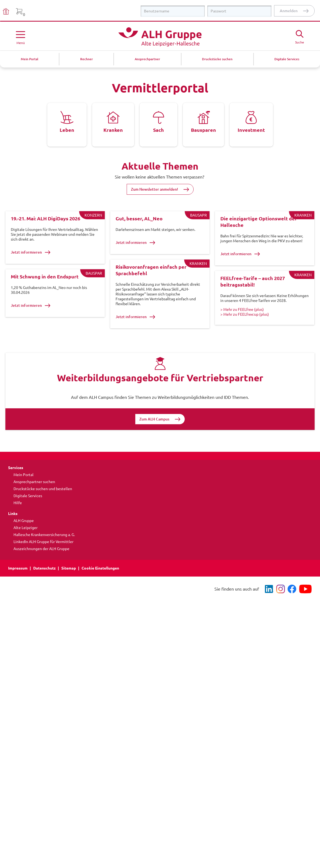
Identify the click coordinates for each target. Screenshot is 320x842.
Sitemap (68, 584)
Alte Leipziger (26, 543)
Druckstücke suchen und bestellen (43, 504)
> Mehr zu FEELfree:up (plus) (244, 322)
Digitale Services (28, 511)
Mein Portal (23, 490)
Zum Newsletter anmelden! (154, 189)
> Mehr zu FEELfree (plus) (242, 317)
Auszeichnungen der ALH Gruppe (41, 564)
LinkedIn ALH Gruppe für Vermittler (43, 557)
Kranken (113, 130)
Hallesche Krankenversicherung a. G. (44, 550)
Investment (251, 130)
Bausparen (203, 130)
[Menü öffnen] (20, 36)
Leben (67, 130)
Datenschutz (44, 584)
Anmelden (289, 11)
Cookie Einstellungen (100, 584)
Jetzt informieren (30, 252)
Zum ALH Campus (154, 435)
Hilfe (18, 518)
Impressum (18, 584)
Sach (158, 130)
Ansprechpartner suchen (34, 497)
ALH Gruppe (24, 536)
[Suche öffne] (299, 36)
